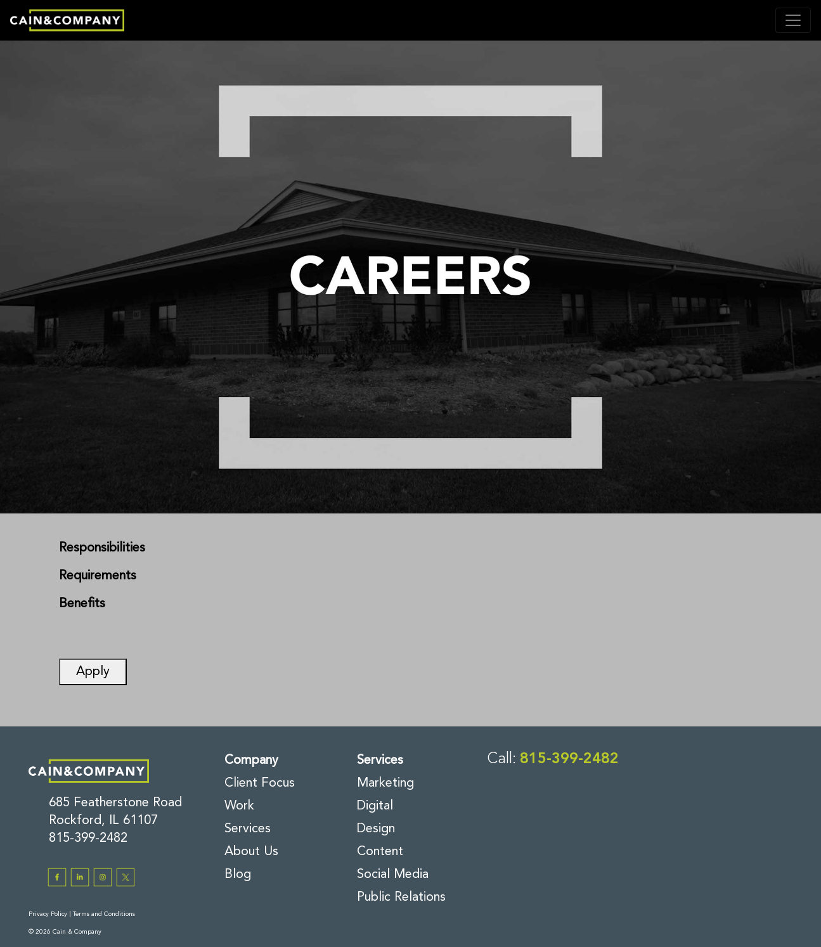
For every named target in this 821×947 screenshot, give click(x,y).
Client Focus (259, 783)
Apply (93, 672)
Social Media (393, 874)
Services (247, 829)
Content (380, 852)
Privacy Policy (48, 914)
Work (239, 806)
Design (376, 829)
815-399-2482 (88, 838)
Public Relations (401, 897)
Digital (375, 806)
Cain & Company (77, 932)
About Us (251, 852)
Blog (237, 874)
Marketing (385, 783)
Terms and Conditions (104, 914)
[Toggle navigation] (793, 20)
